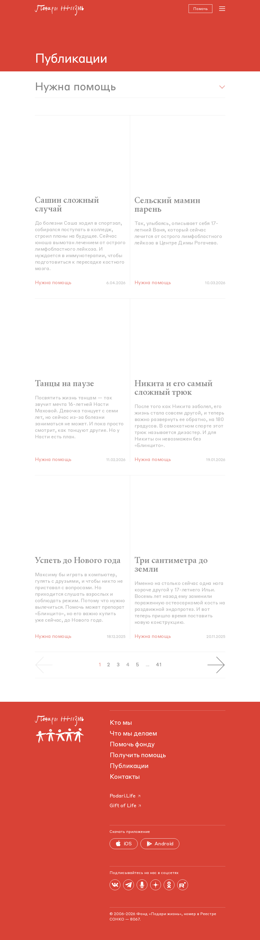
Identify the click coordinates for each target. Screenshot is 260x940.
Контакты (125, 777)
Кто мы (121, 723)
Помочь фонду (132, 745)
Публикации (129, 766)
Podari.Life (125, 796)
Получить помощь (138, 755)
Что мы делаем (133, 734)
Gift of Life (126, 805)
